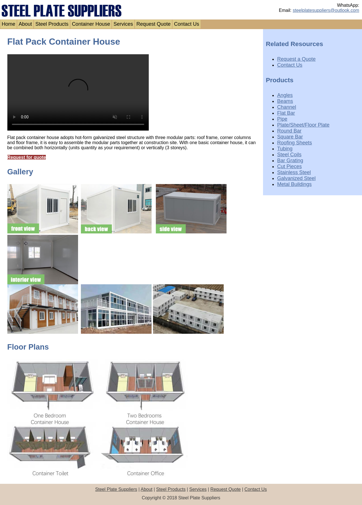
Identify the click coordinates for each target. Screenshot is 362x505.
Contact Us (186, 24)
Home (8, 24)
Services (123, 24)
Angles (285, 95)
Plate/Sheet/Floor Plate (303, 125)
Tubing (284, 148)
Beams (285, 101)
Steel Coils (289, 154)
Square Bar (290, 137)
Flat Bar (286, 113)
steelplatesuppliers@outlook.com (326, 10)
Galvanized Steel (296, 178)
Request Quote (153, 24)
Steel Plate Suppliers (116, 489)
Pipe (282, 119)
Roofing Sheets (294, 143)
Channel (286, 107)
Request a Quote (296, 59)
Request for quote (26, 157)
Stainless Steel (294, 172)
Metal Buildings (294, 184)
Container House (91, 24)
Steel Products (51, 24)
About (25, 24)
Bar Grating (290, 160)
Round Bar (289, 131)
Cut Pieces (289, 166)
